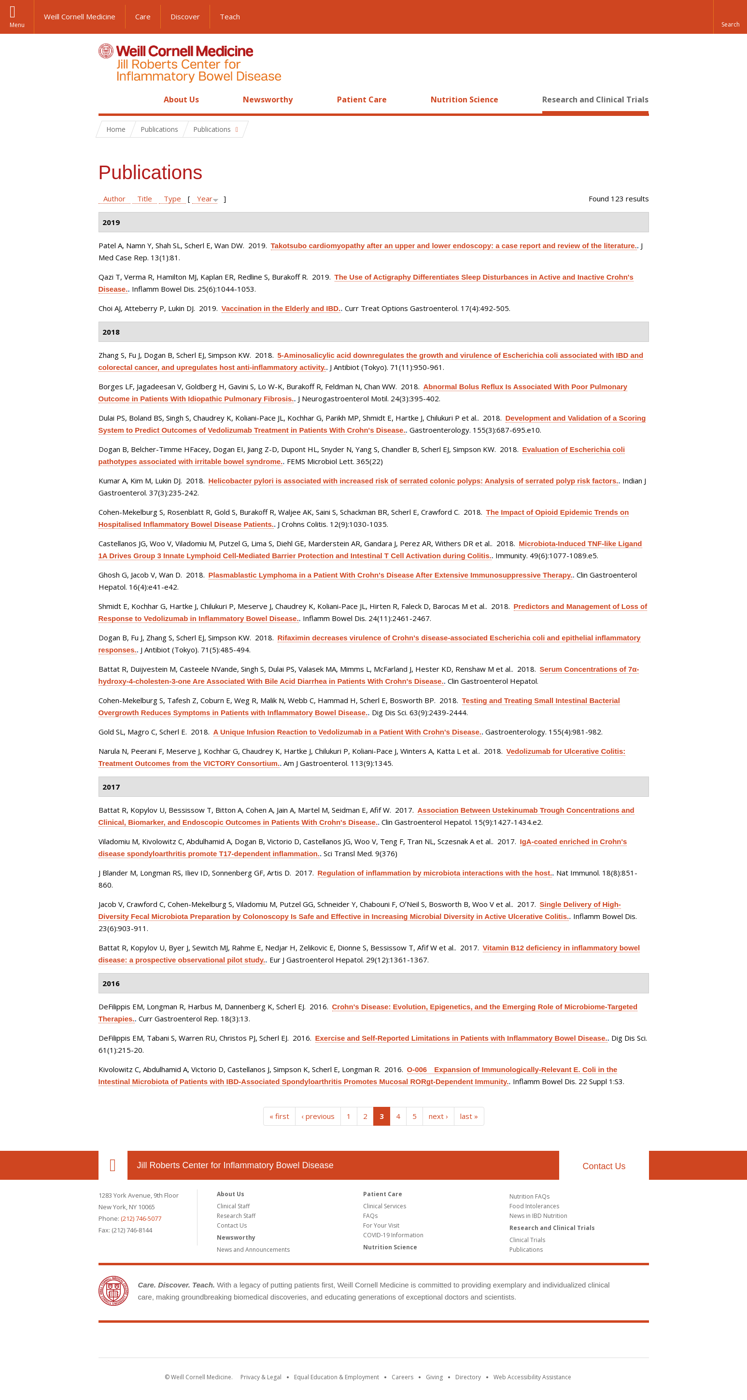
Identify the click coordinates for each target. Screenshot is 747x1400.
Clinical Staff (233, 1206)
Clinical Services (384, 1206)
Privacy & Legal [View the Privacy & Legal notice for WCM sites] (261, 1377)
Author (114, 198)
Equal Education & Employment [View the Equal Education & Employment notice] (336, 1377)
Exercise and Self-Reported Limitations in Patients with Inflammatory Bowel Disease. (461, 1038)
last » (469, 1116)
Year (204, 198)
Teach (230, 16)
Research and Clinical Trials (595, 99)
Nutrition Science (464, 99)
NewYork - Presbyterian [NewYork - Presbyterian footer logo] (454, 1342)
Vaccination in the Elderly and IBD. (281, 308)
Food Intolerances (534, 1206)
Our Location (113, 1165)
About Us (181, 99)
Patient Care (362, 99)
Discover (185, 16)
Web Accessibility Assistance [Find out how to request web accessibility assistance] (532, 1377)
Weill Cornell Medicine (79, 16)
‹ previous (318, 1116)
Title (144, 198)
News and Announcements (253, 1249)
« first (279, 1116)
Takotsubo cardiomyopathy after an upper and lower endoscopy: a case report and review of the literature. (454, 245)
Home (109, 99)
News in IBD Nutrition (538, 1216)
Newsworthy (268, 99)
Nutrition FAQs (529, 1196)
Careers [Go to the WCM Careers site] (402, 1377)
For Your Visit (381, 1225)
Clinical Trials (527, 1240)
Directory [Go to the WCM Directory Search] (468, 1377)
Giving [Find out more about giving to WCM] (434, 1377)
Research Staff (236, 1216)
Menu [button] (17, 25)
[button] (730, 17)
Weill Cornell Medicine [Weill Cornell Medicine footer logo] (302, 1342)
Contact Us (603, 1166)
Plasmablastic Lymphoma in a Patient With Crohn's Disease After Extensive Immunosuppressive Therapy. (391, 575)
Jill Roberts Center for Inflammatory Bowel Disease (235, 1165)
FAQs (370, 1216)
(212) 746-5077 (141, 1218)
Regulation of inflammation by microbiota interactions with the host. (435, 873)
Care (143, 16)
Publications (526, 1249)
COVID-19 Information (393, 1235)
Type (172, 198)
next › (438, 1116)
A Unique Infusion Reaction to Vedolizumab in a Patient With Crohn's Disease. (347, 732)
